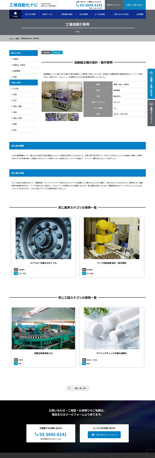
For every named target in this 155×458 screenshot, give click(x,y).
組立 (15, 130)
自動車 (15, 59)
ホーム (11, 38)
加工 (15, 100)
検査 (17, 38)
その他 (15, 88)
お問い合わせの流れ (121, 14)
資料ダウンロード (114, 5)
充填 (15, 94)
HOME (16, 16)
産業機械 (16, 70)
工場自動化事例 (66, 14)
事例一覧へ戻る (81, 350)
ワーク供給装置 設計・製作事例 (60, 242)
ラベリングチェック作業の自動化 (60, 313)
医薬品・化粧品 (19, 65)
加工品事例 (84, 14)
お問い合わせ (129, 432)
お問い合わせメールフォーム (107, 396)
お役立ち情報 (108, 424)
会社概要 (140, 14)
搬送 (15, 112)
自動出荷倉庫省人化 (26, 311)
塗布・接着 (17, 106)
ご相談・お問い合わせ (134, 5)
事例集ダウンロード (132, 424)
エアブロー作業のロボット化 (26, 242)
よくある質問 (100, 14)
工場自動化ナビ (23, 5)
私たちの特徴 (30, 14)
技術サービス (48, 14)
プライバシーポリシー (132, 428)
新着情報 (128, 420)
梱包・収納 (17, 118)
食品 (15, 76)
